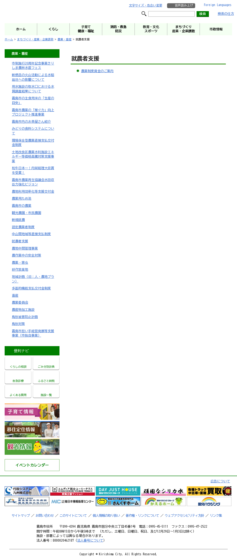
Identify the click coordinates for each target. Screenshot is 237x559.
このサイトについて (73, 515)
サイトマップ (21, 515)
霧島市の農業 (21, 205)
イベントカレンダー (32, 465)
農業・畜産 (65, 39)
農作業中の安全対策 (26, 255)
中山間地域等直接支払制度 (31, 234)
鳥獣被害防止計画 (25, 316)
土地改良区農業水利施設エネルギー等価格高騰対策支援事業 (33, 156)
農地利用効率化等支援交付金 (33, 191)
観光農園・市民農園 (26, 212)
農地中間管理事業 (25, 248)
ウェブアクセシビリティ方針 (184, 515)
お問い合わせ (45, 515)
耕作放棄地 (20, 269)
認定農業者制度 (23, 227)
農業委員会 (20, 302)
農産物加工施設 (23, 309)
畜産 (15, 295)
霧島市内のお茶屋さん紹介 (31, 121)
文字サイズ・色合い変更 (145, 5)
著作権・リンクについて (142, 515)
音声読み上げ (184, 5)
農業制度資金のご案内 (97, 71)
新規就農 (18, 219)
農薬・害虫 (20, 262)
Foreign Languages (217, 4)
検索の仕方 (226, 13)
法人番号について (90, 540)
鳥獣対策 (18, 323)
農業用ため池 (21, 198)
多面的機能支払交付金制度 (31, 288)
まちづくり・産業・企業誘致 (35, 39)
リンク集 (216, 515)
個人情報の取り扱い (106, 515)
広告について (220, 481)
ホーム (9, 39)
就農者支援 (20, 241)
